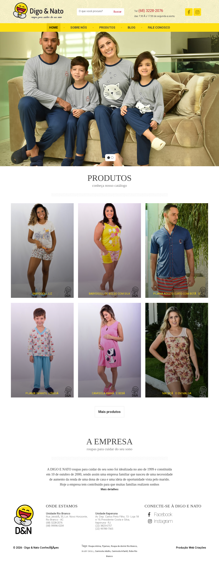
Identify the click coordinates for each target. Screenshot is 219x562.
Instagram (160, 521)
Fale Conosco (159, 27)
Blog (131, 27)
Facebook (160, 514)
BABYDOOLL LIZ (42, 293)
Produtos (107, 27)
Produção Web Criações (191, 547)
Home (53, 27)
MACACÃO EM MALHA (176, 393)
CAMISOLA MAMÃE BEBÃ (109, 393)
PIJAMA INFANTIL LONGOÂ (42, 393)
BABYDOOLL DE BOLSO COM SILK (109, 293)
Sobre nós (78, 27)
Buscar (117, 11)
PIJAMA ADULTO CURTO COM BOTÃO (176, 293)
